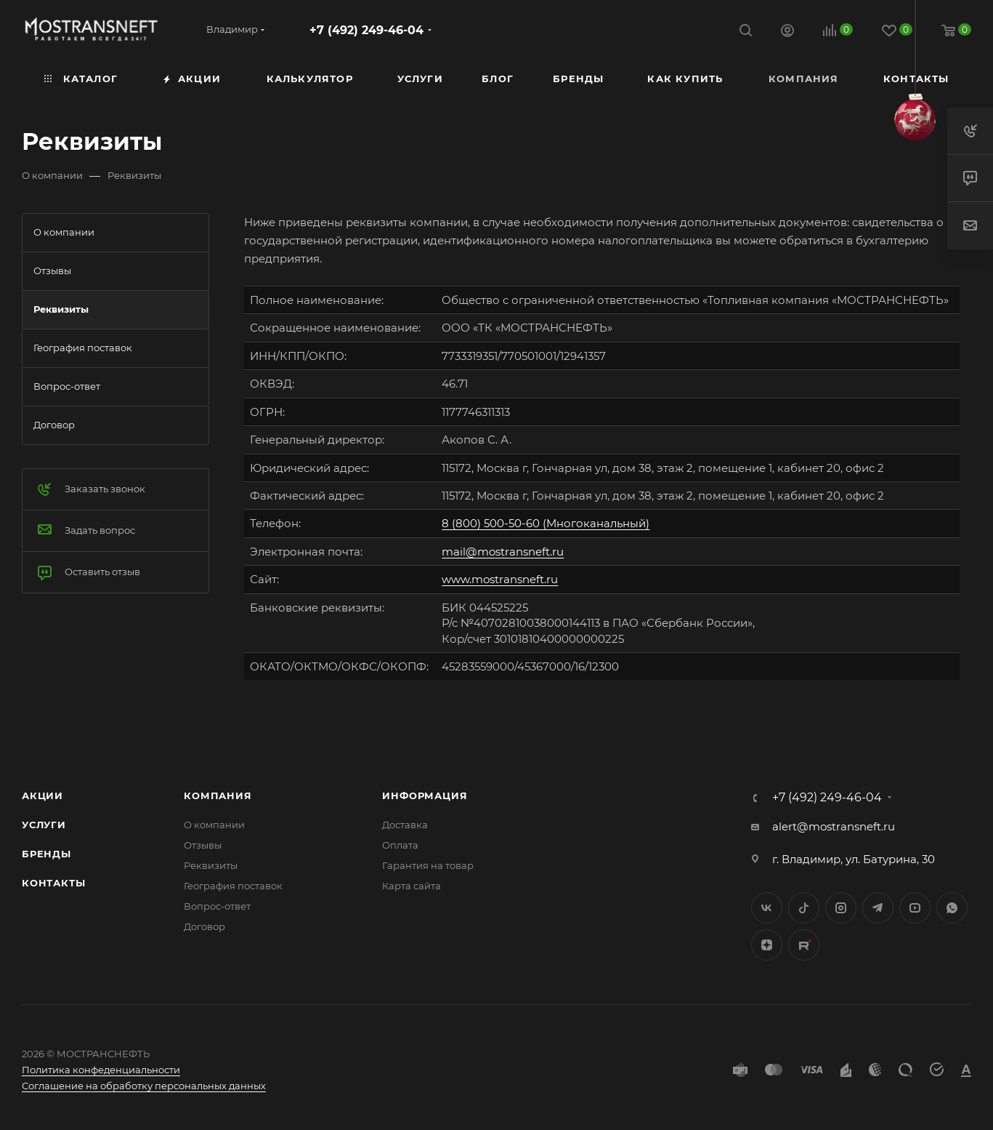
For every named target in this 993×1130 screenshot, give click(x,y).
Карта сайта (411, 885)
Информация (424, 795)
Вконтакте (766, 907)
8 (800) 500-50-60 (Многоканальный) (545, 523)
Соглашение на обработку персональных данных (144, 1085)
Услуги (44, 824)
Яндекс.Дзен (766, 945)
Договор (204, 926)
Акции (42, 795)
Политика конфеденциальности (101, 1069)
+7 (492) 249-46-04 (366, 30)
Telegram (877, 907)
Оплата (400, 845)
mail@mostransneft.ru (503, 551)
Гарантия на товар (428, 865)
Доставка (405, 824)
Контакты (53, 883)
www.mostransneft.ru (500, 579)
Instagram (840, 907)
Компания (217, 795)
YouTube (915, 907)
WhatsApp (952, 907)
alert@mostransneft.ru (833, 826)
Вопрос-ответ (217, 906)
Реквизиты (211, 865)
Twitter (803, 907)
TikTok (803, 945)
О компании (214, 824)
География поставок (233, 885)
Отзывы (203, 845)
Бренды (46, 853)
